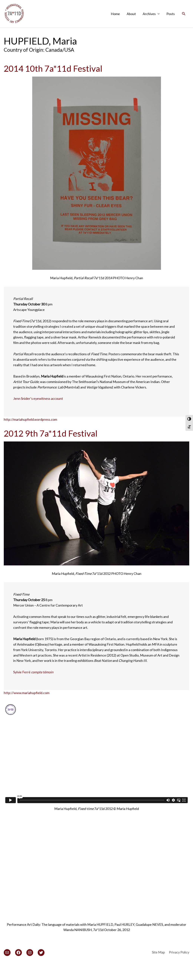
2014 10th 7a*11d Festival (53, 68)
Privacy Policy (179, 952)
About (131, 14)
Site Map (158, 952)
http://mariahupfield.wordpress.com (30, 419)
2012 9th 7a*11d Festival (50, 433)
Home (115, 14)
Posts (170, 14)
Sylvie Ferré (33, 672)
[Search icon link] (184, 14)
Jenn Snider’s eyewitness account (38, 398)
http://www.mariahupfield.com (26, 693)
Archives (149, 14)
